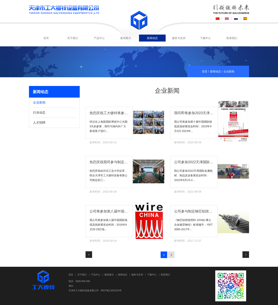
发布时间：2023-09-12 (103, 142)
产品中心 (99, 38)
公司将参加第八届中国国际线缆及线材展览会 (124, 211)
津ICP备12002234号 (111, 290)
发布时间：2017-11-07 (187, 240)
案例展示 (125, 38)
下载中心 (205, 38)
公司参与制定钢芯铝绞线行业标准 (200, 211)
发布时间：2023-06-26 (187, 142)
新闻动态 (152, 38)
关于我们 (72, 38)
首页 (46, 38)
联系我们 (231, 38)
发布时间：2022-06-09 (187, 191)
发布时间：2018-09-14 (103, 240)
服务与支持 (179, 38)
